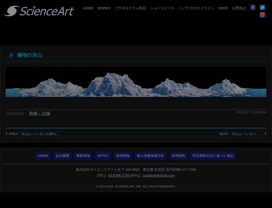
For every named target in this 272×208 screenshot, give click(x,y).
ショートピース (162, 8)
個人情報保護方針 (150, 156)
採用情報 (123, 156)
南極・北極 (39, 113)
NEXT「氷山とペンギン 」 (241, 134)
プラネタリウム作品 (130, 8)
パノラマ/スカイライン (196, 8)
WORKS (104, 8)
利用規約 (178, 156)
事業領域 (83, 156)
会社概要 (62, 156)
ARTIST (103, 156)
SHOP (223, 8)
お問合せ (239, 8)
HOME (88, 8)
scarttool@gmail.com (159, 175)
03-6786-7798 (118, 175)
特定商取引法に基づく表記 (213, 156)
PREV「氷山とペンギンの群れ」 (34, 134)
